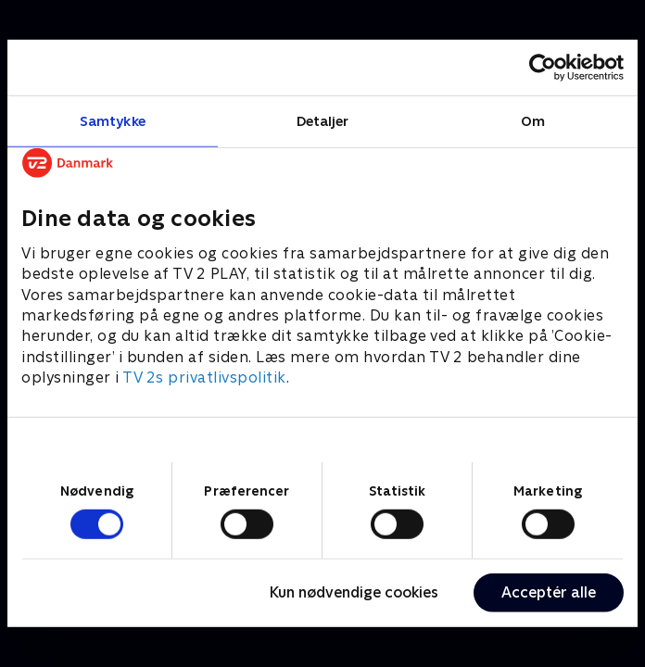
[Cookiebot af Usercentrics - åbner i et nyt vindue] (543, 68)
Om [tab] (533, 121)
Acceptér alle (548, 592)
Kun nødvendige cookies (354, 592)
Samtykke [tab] (112, 121)
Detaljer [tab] (323, 121)
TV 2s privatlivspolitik (204, 377)
